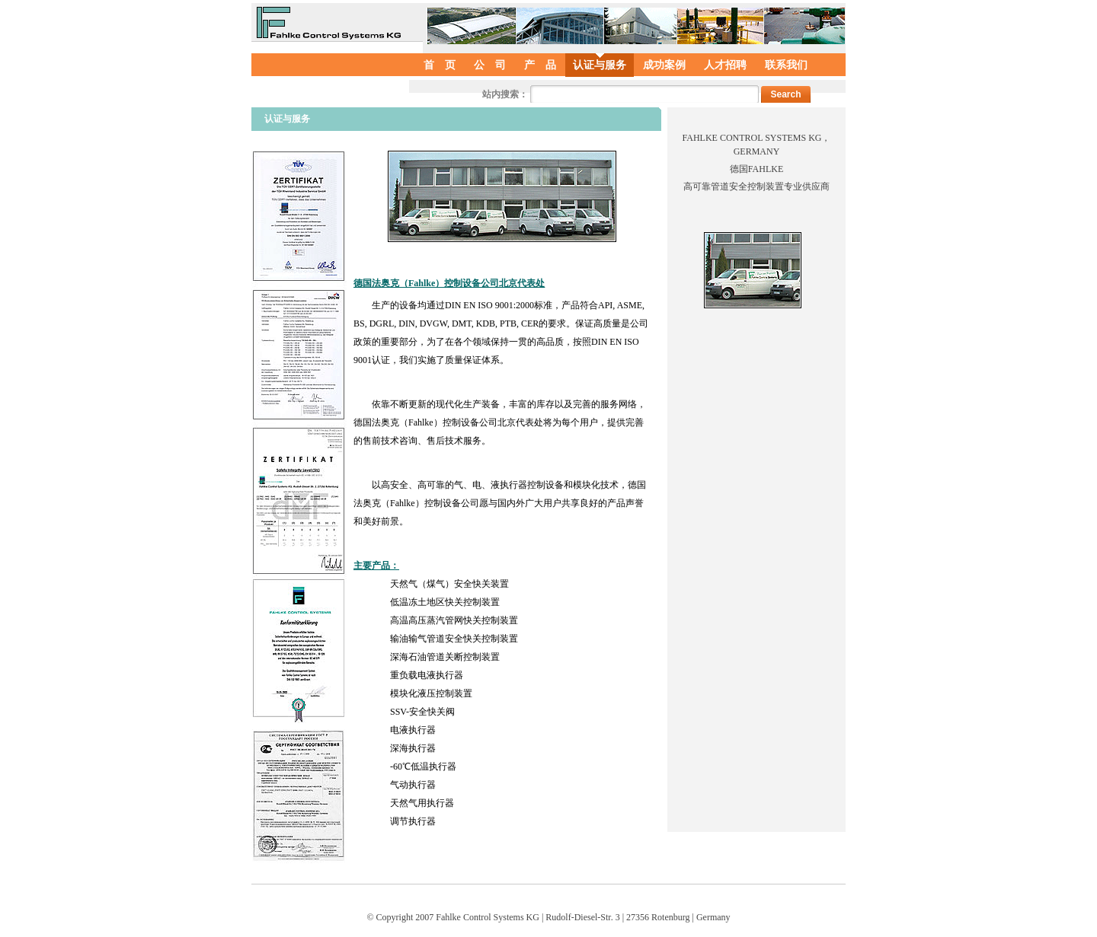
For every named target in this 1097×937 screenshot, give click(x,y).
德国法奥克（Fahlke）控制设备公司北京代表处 (449, 283)
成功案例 (664, 65)
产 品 (540, 65)
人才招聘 (725, 65)
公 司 (490, 65)
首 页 (440, 65)
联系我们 (786, 65)
